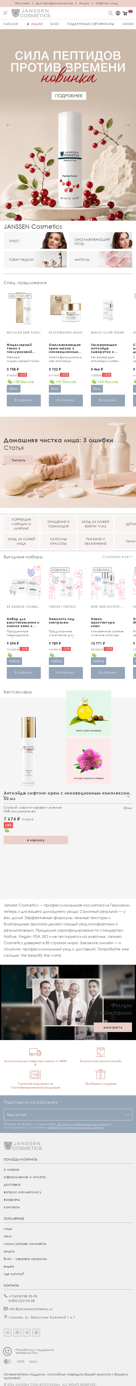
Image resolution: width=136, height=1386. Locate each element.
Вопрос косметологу (23, 1192)
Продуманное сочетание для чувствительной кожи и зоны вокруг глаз (64, 633)
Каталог (11, 24)
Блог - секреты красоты (25, 1259)
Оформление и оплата (25, 1177)
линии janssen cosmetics (25, 1244)
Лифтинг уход (107, 3)
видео (9, 1266)
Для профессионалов (54, 3)
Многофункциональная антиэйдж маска (65, 359)
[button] (8, 125)
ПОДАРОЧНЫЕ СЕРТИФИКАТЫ (90, 24)
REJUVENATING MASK (65, 332)
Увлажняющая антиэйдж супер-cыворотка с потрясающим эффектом (105, 359)
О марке (11, 1169)
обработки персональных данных (76, 1127)
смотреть (112, 1027)
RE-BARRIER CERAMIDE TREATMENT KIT (24, 607)
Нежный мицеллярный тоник (23, 359)
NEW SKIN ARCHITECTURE (108, 607)
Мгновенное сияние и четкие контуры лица (107, 633)
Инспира (22, 3)
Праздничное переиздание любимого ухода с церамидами (22, 633)
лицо (8, 1229)
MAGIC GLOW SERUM (107, 332)
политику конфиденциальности (83, 1124)
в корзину (36, 840)
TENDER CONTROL (62, 607)
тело (8, 1236)
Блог (55, 24)
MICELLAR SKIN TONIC (24, 332)
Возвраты (12, 1199)
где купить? (14, 1274)
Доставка (12, 1184)
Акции (84, 3)
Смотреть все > (117, 556)
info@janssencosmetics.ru (31, 1309)
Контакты (12, 1207)
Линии (128, 24)
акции (9, 1251)
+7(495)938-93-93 (23, 1296)
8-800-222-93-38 (22, 1301)
